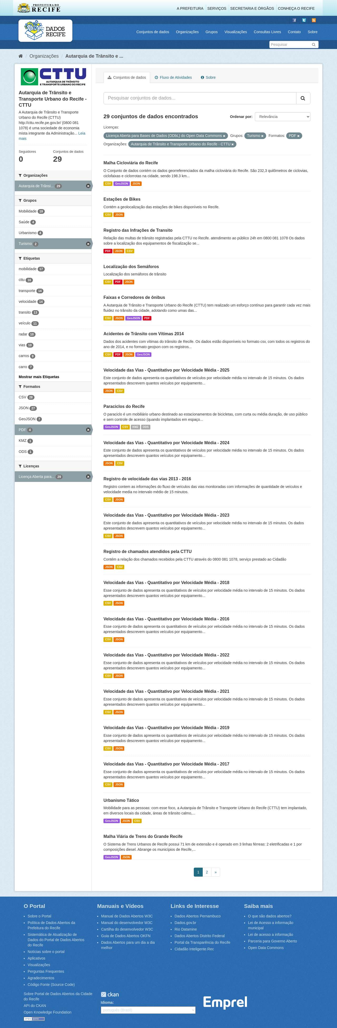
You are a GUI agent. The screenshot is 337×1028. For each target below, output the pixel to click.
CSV (108, 183)
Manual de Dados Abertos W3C (127, 916)
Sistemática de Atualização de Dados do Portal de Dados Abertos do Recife (56, 939)
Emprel (225, 1003)
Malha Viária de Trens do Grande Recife (142, 836)
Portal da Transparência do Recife (202, 942)
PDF (108, 251)
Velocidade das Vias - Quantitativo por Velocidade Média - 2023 (166, 515)
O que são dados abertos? (269, 916)
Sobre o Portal (39, 916)
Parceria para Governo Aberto (272, 941)
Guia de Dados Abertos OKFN (126, 936)
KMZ (135, 427)
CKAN (110, 994)
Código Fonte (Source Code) (51, 984)
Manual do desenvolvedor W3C (126, 923)
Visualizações (236, 32)
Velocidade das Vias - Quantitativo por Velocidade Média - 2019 (166, 727)
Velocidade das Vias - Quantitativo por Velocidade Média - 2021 (166, 691)
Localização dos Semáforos (131, 266)
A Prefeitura (190, 8)
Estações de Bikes (122, 199)
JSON (136, 183)
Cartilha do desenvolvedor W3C (127, 929)
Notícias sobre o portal (46, 952)
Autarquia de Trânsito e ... (94, 56)
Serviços (216, 8)
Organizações (187, 32)
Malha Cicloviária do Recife (130, 163)
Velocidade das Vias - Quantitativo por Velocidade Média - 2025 (166, 370)
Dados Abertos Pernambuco (198, 916)
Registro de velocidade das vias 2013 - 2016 (147, 479)
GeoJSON (121, 183)
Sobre (313, 32)
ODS (146, 427)
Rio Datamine (186, 929)
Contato (294, 32)
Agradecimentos (41, 978)
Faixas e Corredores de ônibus (134, 297)
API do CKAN (35, 1006)
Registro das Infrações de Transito (137, 230)
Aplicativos (36, 958)
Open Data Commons (266, 948)
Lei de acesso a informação (270, 934)
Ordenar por (240, 117)
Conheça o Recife (296, 8)
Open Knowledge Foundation (47, 1012)
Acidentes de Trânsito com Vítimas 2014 (143, 334)
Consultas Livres (267, 32)
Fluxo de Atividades (173, 77)
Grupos (212, 32)
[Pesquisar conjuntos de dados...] (199, 98)
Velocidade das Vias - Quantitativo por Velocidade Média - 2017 (166, 764)
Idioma (107, 1002)
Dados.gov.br (185, 923)
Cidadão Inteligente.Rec (194, 949)
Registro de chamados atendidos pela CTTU (147, 551)
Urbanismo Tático (121, 800)
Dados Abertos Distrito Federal (200, 936)
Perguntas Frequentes (46, 971)
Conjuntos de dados (152, 32)
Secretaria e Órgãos (252, 8)
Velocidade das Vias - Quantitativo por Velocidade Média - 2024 (166, 443)
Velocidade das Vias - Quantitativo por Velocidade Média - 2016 (166, 619)
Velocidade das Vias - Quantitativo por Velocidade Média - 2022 (166, 655)
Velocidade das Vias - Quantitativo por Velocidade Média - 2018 (166, 582)
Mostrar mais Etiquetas (39, 377)
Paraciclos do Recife (124, 406)
